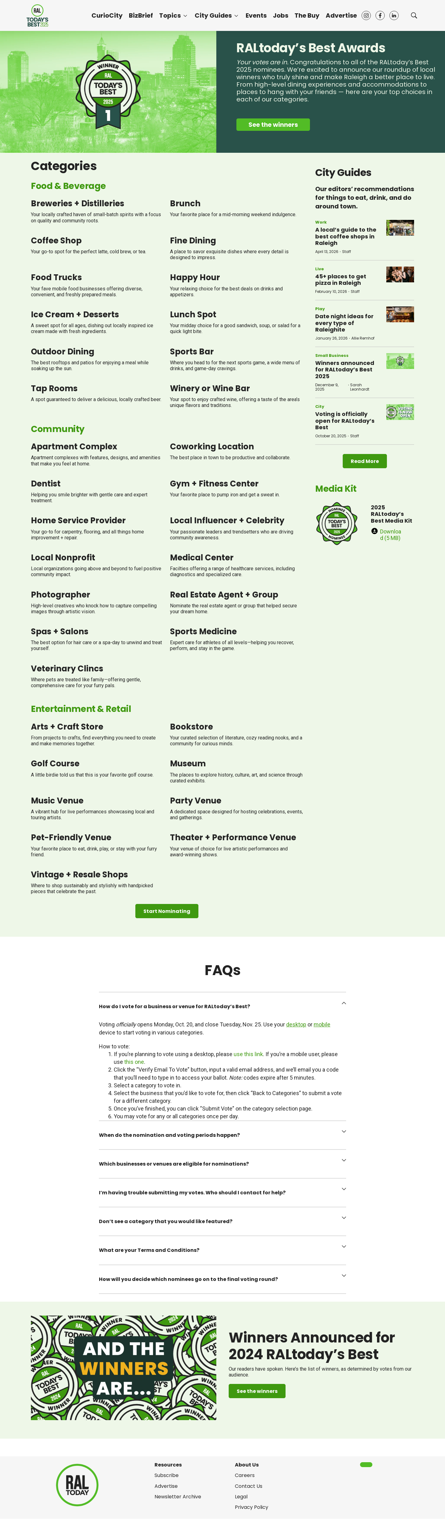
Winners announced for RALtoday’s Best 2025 (344, 369)
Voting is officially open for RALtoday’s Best (345, 420)
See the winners (273, 124)
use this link (248, 1054)
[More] (185, 15)
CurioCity (107, 15)
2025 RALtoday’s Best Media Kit (391, 514)
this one (134, 1062)
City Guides (213, 15)
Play (320, 309)
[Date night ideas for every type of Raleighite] (400, 314)
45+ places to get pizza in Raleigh (340, 279)
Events (256, 15)
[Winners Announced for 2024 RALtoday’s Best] (123, 1368)
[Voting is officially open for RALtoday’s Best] (400, 412)
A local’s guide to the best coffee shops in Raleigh (345, 236)
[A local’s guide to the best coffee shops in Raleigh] (400, 228)
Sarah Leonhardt (359, 387)
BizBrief (141, 15)
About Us (247, 1465)
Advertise (341, 15)
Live (319, 269)
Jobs (280, 15)
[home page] (37, 15)
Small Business (332, 355)
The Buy (307, 15)
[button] (222, 1006)
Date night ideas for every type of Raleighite (344, 322)
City (319, 406)
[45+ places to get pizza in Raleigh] (400, 274)
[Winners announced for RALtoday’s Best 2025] (400, 361)
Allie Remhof (363, 338)
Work (321, 222)
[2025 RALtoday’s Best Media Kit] (336, 523)
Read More (365, 461)
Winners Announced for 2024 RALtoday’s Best (312, 1346)
